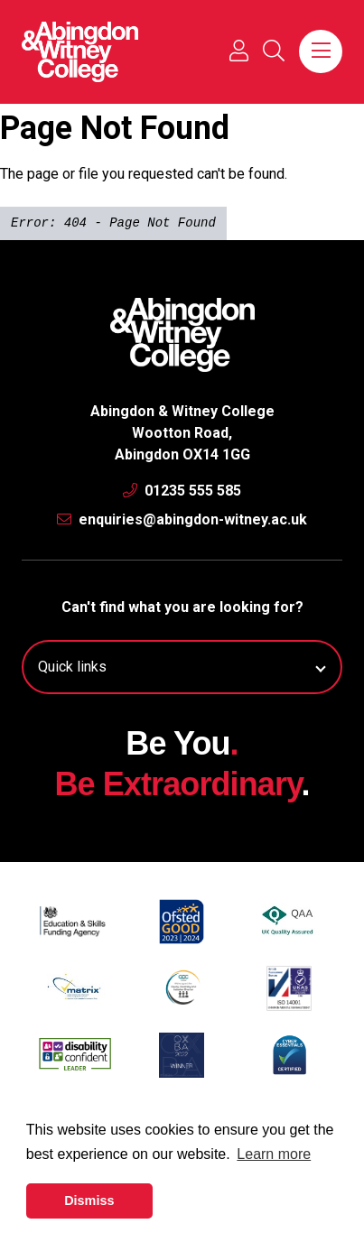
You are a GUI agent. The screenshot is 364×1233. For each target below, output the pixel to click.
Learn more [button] (274, 1154)
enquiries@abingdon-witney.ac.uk (182, 519)
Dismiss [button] (89, 1200)
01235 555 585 (182, 490)
